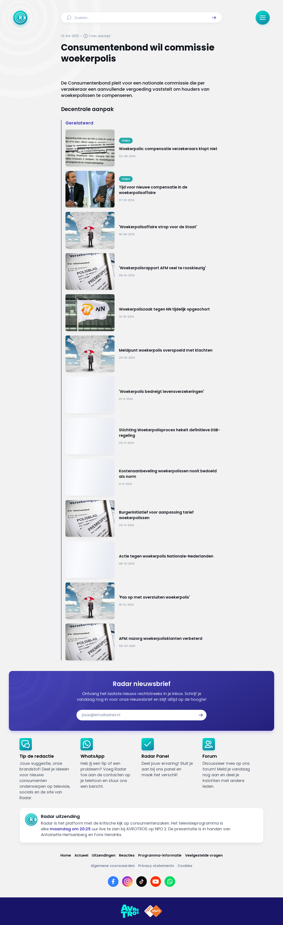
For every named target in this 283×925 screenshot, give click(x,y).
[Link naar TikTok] (141, 881)
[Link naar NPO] (153, 911)
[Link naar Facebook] (113, 881)
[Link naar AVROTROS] (130, 911)
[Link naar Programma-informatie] (160, 855)
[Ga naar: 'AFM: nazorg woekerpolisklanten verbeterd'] (143, 642)
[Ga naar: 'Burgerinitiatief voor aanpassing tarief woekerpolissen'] (143, 518)
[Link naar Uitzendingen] (103, 855)
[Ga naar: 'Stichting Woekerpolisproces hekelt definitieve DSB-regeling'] (143, 436)
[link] (46, 769)
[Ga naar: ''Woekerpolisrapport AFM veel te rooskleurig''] (143, 271)
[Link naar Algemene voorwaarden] (113, 865)
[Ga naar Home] (20, 18)
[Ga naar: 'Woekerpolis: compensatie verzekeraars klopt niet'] (143, 148)
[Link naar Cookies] (185, 865)
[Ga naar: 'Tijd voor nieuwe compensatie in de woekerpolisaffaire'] (143, 189)
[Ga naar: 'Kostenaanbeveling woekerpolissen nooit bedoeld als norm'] (143, 477)
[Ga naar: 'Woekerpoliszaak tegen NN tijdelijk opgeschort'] (143, 312)
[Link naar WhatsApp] (169, 881)
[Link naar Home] (65, 855)
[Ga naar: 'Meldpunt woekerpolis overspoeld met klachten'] (143, 353)
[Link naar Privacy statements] (156, 865)
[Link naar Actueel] (81, 855)
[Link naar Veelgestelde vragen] (204, 855)
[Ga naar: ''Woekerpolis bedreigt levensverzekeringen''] (143, 395)
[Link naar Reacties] (127, 855)
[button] (214, 17)
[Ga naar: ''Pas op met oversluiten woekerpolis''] (143, 600)
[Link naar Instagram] (127, 881)
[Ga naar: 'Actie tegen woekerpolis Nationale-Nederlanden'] (143, 559)
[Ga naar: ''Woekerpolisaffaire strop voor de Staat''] (143, 230)
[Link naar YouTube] (155, 881)
